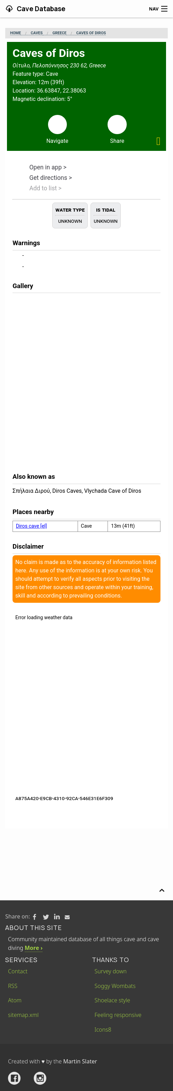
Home (15, 33)
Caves (36, 33)
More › (33, 948)
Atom (15, 1000)
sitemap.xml (23, 1015)
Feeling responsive (118, 1015)
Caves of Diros (91, 33)
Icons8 (103, 1029)
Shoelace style (112, 1000)
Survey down (111, 971)
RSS (12, 986)
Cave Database (40, 8)
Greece (59, 33)
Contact (17, 971)
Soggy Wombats (115, 986)
